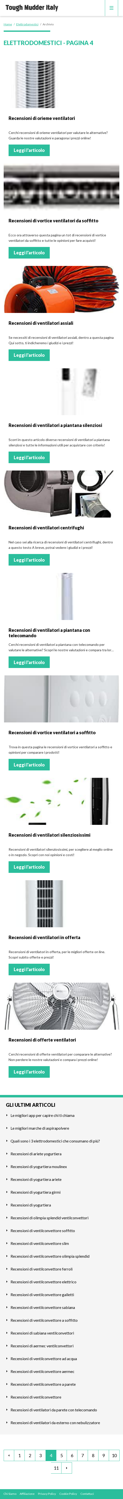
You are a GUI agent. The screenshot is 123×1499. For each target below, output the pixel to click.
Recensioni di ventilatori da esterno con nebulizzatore (55, 1422)
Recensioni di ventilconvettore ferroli (42, 1269)
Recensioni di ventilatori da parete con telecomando (54, 1409)
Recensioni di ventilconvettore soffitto (43, 1230)
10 (114, 1455)
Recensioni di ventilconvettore (36, 1397)
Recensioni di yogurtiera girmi (36, 1192)
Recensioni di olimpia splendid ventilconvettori (49, 1217)
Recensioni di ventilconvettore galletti (42, 1294)
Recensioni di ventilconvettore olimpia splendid (50, 1256)
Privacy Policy (47, 1494)
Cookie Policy (68, 1494)
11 (56, 1468)
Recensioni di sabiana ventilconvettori (42, 1333)
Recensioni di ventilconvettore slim (40, 1243)
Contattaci (87, 1494)
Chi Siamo (9, 1494)
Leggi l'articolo (29, 150)
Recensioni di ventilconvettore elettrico (43, 1281)
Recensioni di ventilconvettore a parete (43, 1384)
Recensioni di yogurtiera (31, 1205)
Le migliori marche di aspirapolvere (40, 1128)
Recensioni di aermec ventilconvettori (42, 1345)
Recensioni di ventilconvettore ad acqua (44, 1358)
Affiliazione (27, 1494)
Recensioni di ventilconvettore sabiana (43, 1307)
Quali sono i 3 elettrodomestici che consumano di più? (55, 1141)
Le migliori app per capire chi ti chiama (42, 1115)
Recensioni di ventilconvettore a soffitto (44, 1320)
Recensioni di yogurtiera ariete (36, 1179)
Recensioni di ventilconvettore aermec (42, 1371)
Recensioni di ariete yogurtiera (36, 1153)
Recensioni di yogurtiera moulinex (39, 1166)
